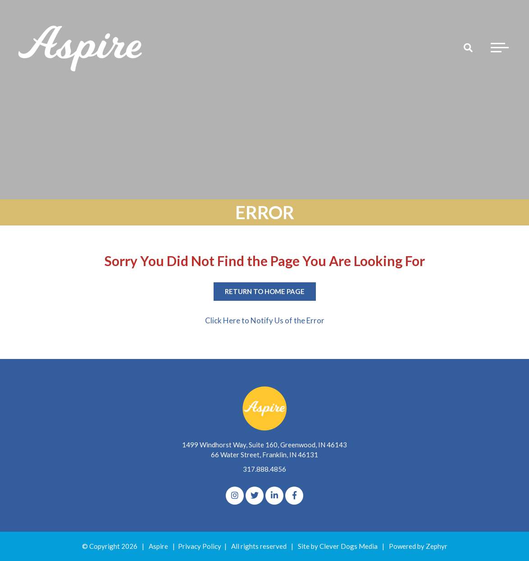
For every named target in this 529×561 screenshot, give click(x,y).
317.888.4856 (264, 469)
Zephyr (436, 546)
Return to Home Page (265, 291)
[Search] (468, 47)
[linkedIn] (274, 496)
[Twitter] (255, 496)
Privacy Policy (199, 546)
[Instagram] (235, 496)
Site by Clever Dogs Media (338, 546)
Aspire (158, 546)
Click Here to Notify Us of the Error (264, 320)
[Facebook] (294, 496)
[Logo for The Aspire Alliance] (81, 47)
